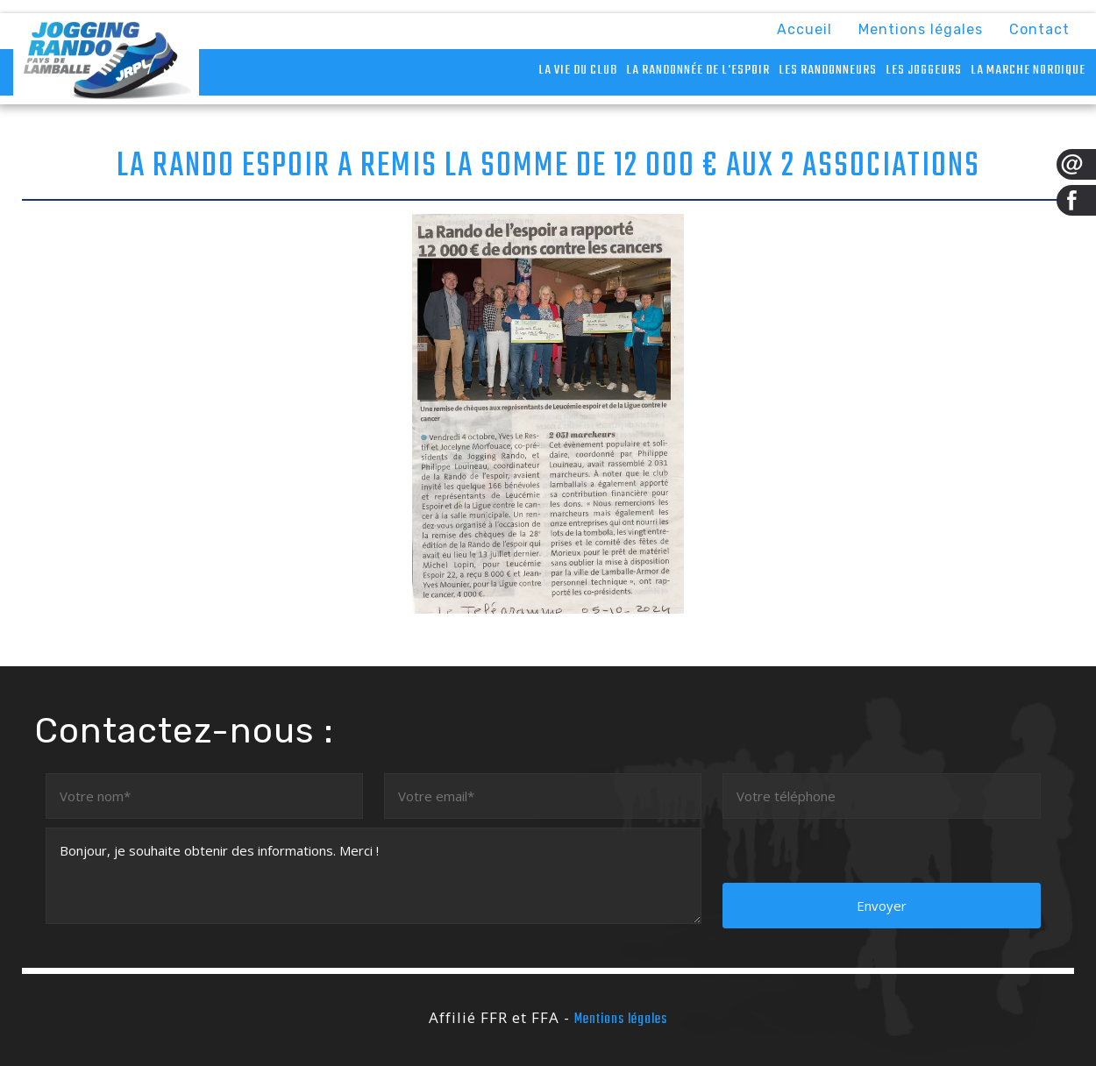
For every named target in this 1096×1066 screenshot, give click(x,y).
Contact (1039, 29)
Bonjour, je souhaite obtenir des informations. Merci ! (374, 876)
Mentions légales (920, 29)
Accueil (804, 29)
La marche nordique (1028, 70)
